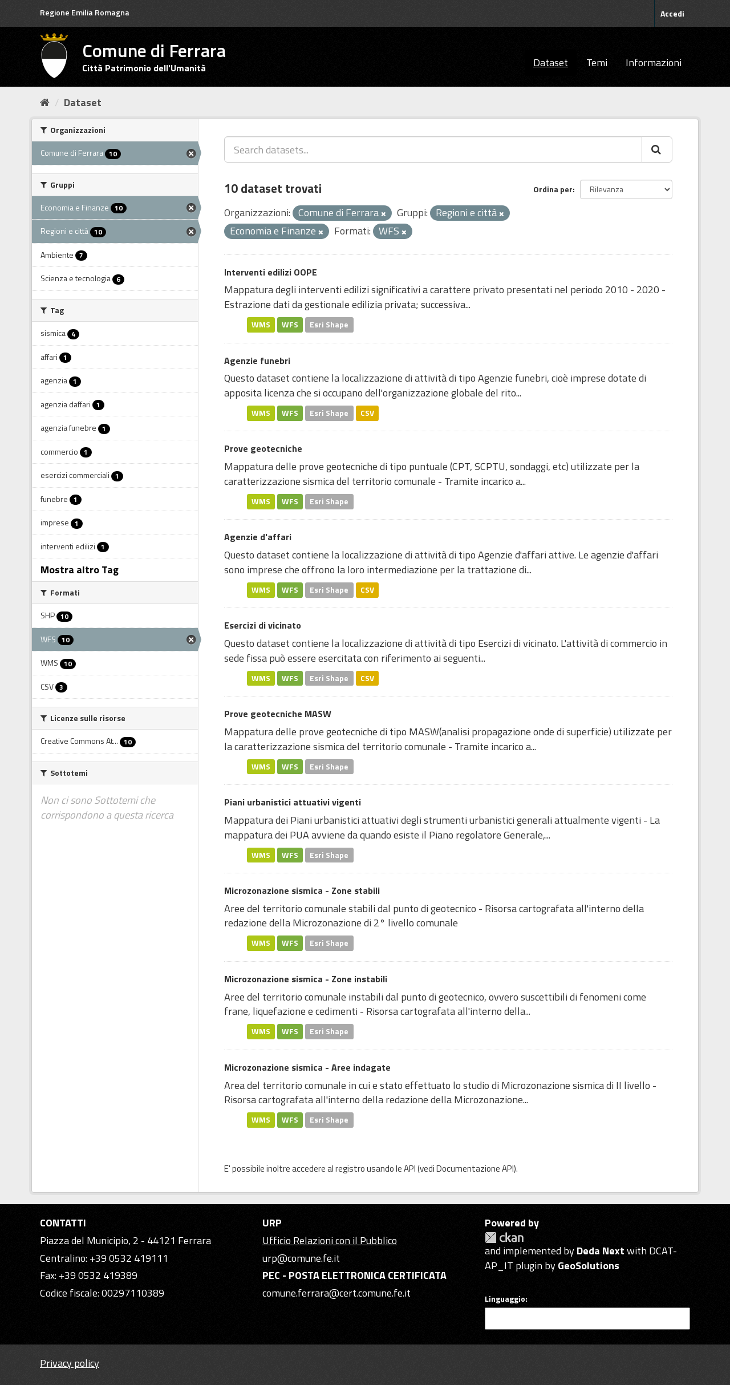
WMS (261, 324)
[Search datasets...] (433, 149)
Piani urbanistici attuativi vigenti (292, 802)
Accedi (672, 13)
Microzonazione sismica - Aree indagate (307, 1067)
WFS (290, 324)
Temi (596, 62)
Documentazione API (475, 1168)
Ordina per (553, 189)
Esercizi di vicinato (262, 625)
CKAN (504, 1238)
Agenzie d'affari (257, 537)
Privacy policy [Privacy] (69, 1363)
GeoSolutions (588, 1265)
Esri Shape (329, 324)
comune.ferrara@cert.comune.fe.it (336, 1293)
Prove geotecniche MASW (277, 713)
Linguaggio (505, 1299)
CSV (367, 413)
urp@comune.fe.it (301, 1258)
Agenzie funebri (257, 360)
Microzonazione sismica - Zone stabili (302, 890)
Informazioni (654, 62)
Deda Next (600, 1250)
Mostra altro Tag (79, 569)
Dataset (550, 62)
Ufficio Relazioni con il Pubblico (329, 1240)
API (410, 1168)
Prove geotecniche (263, 448)
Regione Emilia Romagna (84, 12)
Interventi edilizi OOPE (270, 272)
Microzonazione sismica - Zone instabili (305, 979)
